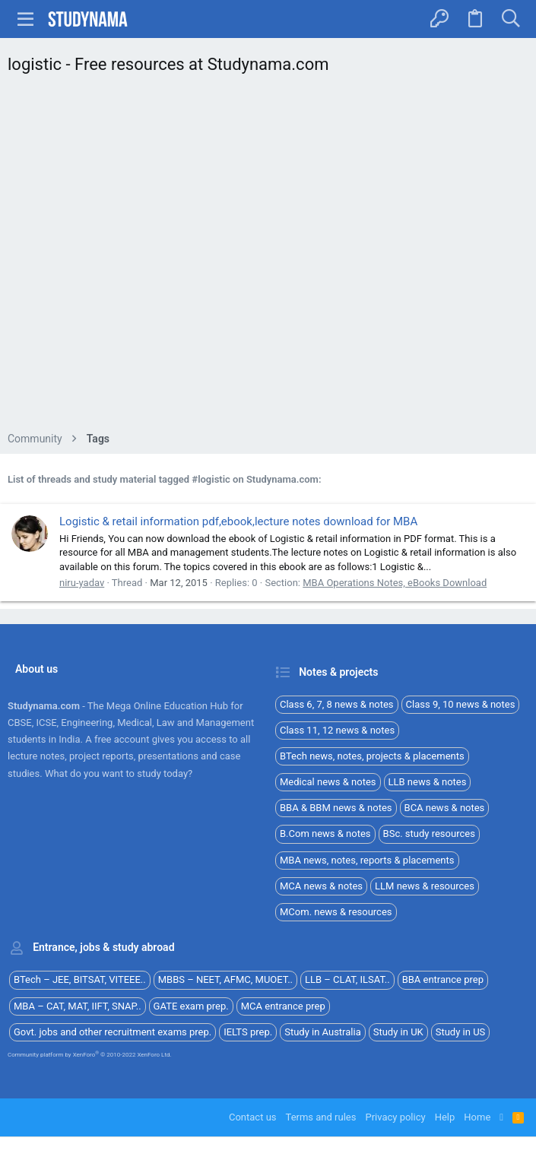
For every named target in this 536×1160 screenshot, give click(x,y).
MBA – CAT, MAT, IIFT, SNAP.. (77, 1006)
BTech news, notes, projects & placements (372, 756)
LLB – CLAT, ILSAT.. (347, 979)
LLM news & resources (424, 886)
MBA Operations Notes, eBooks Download (395, 582)
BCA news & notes (444, 807)
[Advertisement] (268, 257)
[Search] (510, 19)
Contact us (253, 1117)
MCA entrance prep (283, 1006)
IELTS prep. (248, 1032)
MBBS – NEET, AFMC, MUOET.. (225, 979)
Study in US (461, 1032)
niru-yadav (81, 582)
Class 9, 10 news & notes (460, 704)
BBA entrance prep (443, 979)
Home (477, 1117)
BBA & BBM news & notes (336, 807)
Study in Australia (322, 1032)
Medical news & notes (328, 782)
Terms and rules (321, 1117)
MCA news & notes (321, 886)
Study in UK (398, 1032)
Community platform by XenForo (90, 1054)
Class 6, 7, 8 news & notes (337, 704)
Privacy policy (395, 1117)
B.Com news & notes (325, 833)
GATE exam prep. (191, 1006)
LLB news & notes (428, 782)
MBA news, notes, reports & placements (367, 860)
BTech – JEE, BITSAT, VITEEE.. (80, 979)
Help (445, 1117)
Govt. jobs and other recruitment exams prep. (112, 1032)
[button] (26, 19)
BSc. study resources (429, 833)
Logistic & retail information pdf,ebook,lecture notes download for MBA (238, 521)
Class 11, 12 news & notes (337, 730)
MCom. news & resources (336, 912)
